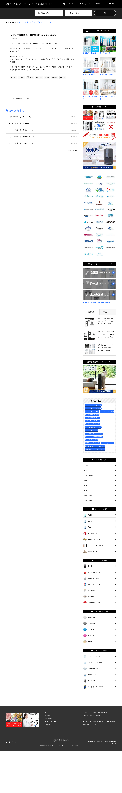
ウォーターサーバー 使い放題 (93, 408)
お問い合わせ (48, 718)
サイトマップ (62, 745)
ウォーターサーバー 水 (107, 443)
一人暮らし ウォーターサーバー (93, 436)
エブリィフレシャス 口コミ (92, 420)
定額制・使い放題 (91, 45)
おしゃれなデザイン (108, 66)
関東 (85, 480)
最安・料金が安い (91, 66)
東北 (85, 470)
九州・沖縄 (88, 500)
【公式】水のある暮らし (102, 741)
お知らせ (47, 713)
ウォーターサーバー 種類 (92, 414)
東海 (85, 485)
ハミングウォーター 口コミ (92, 417)
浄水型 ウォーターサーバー (92, 424)
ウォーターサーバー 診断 (91, 439)
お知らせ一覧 (72, 151)
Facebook (9, 742)
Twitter (6, 742)
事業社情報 (47, 716)
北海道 (86, 465)
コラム (99, 4)
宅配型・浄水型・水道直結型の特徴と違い (97, 302)
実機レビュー (107, 312)
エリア (112, 4)
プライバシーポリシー (74, 745)
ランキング (68, 4)
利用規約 (47, 724)
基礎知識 (91, 312)
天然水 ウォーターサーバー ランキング (95, 449)
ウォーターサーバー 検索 (107, 411)
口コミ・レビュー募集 (51, 721)
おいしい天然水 (108, 45)
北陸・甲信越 (88, 475)
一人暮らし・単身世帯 (108, 89)
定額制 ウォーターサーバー (92, 443)
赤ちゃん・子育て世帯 (91, 89)
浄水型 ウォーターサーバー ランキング (95, 446)
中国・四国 (88, 495)
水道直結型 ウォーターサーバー (93, 433)
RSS (15, 742)
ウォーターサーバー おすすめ (93, 405)
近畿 (85, 490)
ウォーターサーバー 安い (91, 430)
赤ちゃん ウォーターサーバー (93, 427)
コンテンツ (85, 4)
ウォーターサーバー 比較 (92, 411)
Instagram (12, 742)
